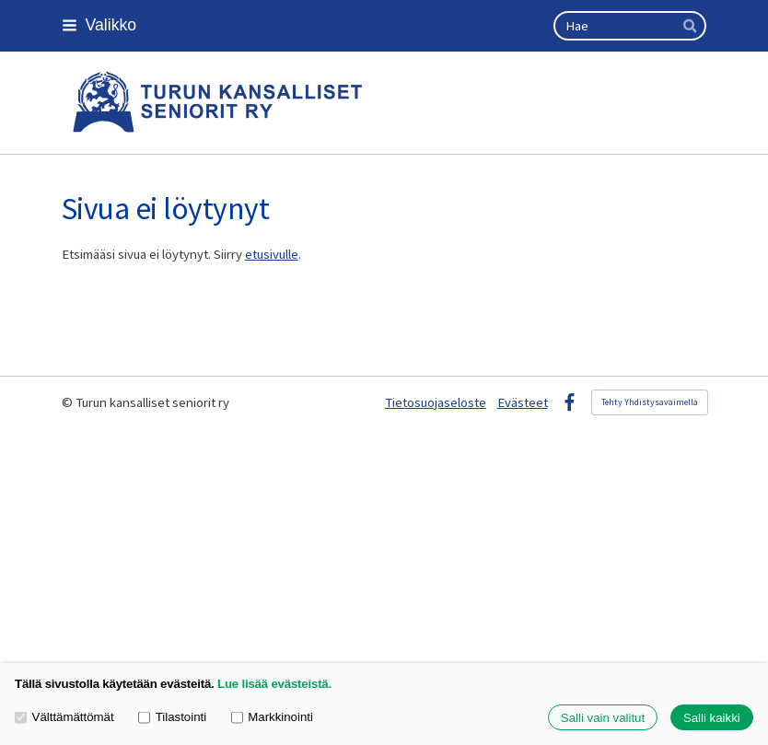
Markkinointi (272, 717)
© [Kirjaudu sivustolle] (69, 402)
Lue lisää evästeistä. (274, 684)
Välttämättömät (64, 717)
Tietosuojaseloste (435, 402)
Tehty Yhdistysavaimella (649, 402)
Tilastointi (172, 717)
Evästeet (522, 402)
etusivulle (271, 254)
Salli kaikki (711, 718)
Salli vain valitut (603, 718)
